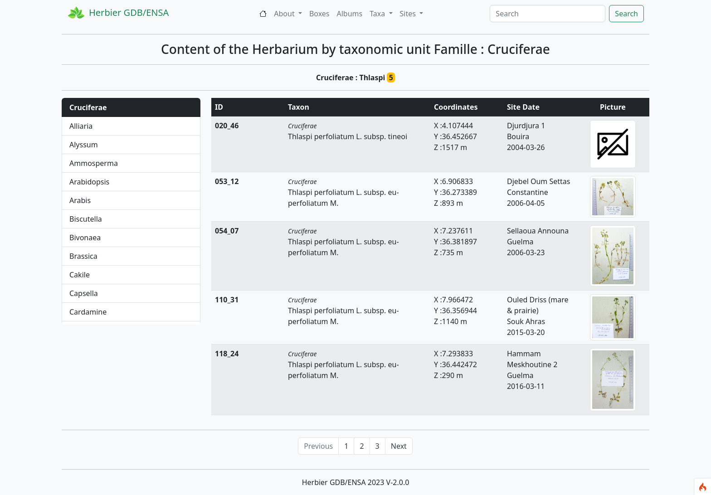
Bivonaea (85, 238)
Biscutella (85, 219)
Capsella (83, 293)
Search (626, 14)
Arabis (80, 200)
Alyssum (83, 145)
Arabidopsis (89, 182)
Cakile (79, 275)
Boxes (319, 14)
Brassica (83, 256)
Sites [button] (409, 14)
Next (399, 446)
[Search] (547, 13)
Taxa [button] (378, 14)
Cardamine (88, 312)
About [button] (285, 14)
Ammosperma (93, 163)
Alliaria (81, 126)
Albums (350, 14)
